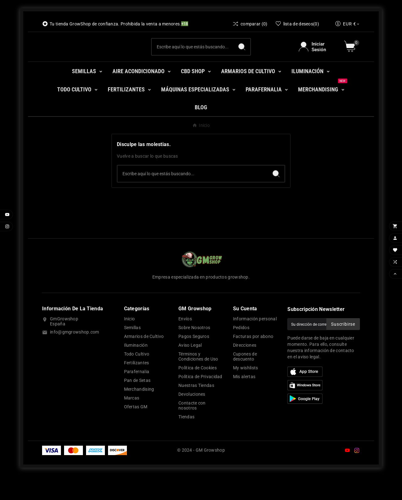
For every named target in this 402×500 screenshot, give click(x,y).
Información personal (255, 342)
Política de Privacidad (200, 400)
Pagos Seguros (193, 360)
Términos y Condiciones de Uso (198, 381)
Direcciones (244, 369)
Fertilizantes (136, 386)
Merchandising (139, 413)
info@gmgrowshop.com (74, 356)
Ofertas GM (136, 430)
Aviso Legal (190, 369)
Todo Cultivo (136, 378)
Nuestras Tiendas (196, 409)
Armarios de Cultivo (144, 360)
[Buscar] (192, 59)
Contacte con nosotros (192, 430)
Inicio (129, 342)
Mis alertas (244, 400)
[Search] (241, 58)
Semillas (132, 351)
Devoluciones (191, 418)
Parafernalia (136, 395)
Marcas (131, 422)
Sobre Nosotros (194, 351)
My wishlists (245, 391)
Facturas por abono (253, 360)
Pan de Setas (137, 404)
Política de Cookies (197, 391)
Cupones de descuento (245, 381)
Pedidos (241, 351)
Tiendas (186, 440)
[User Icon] (318, 58)
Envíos (185, 342)
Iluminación (136, 369)
